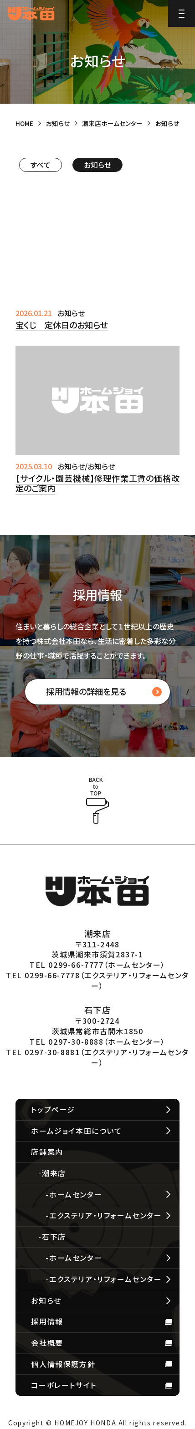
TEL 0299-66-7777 (67, 964)
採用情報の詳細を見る (86, 691)
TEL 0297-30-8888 (67, 1041)
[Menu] (181, 13)
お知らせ (58, 123)
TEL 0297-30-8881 (43, 1052)
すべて (41, 164)
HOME (24, 123)
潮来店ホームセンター (112, 123)
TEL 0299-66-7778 (43, 975)
